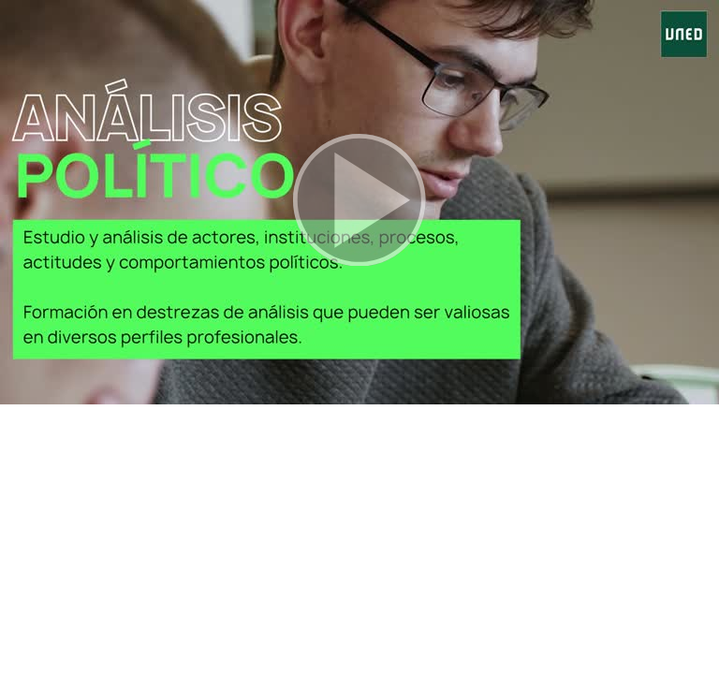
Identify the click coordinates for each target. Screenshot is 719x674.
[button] (359, 202)
